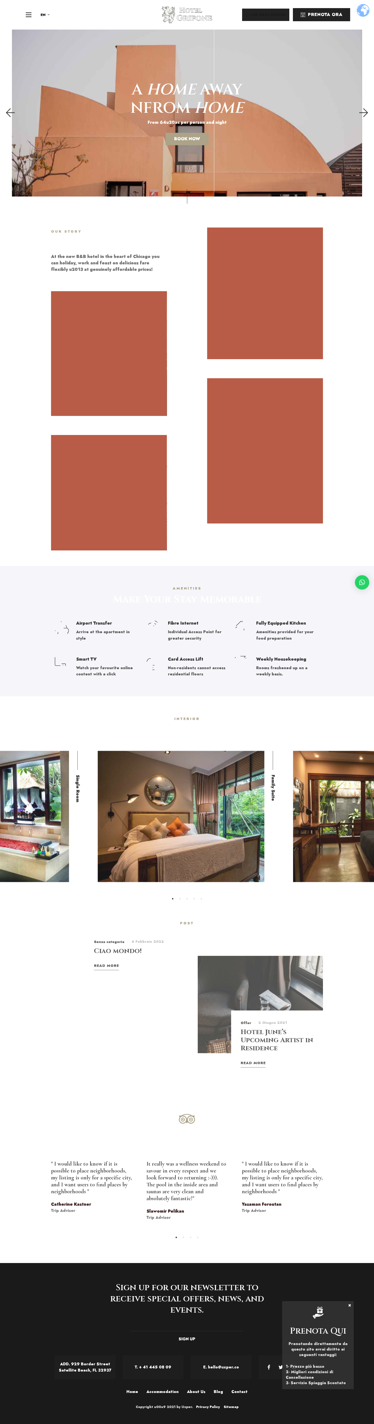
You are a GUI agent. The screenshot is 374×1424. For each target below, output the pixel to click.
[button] (362, 582)
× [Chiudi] (349, 1305)
